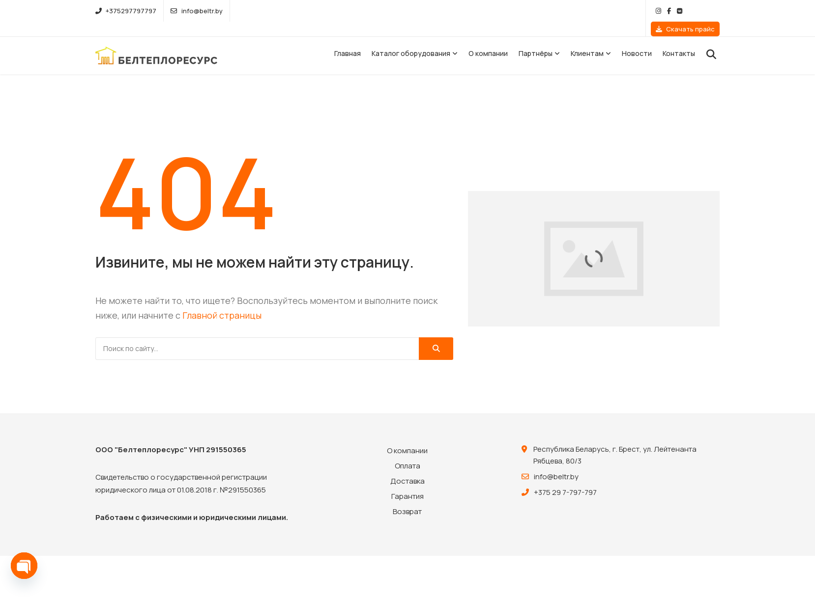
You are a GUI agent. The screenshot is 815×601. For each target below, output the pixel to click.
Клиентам (587, 38)
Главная (347, 38)
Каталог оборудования (411, 38)
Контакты (679, 38)
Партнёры (536, 38)
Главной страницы (222, 300)
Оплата (407, 451)
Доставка (407, 466)
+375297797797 (125, 10)
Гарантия (407, 481)
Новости (637, 38)
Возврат (407, 497)
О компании (488, 38)
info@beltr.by (196, 10)
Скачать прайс (685, 10)
